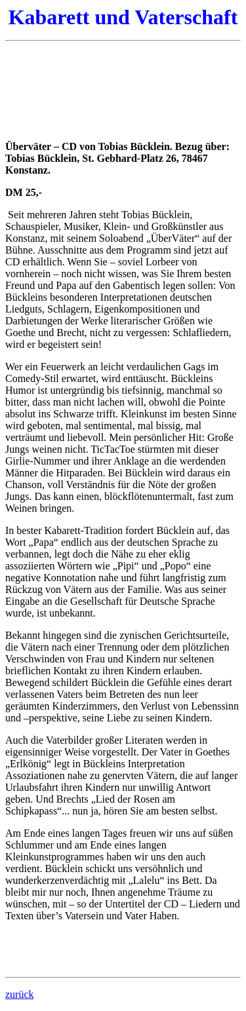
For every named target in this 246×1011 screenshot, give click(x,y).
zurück (19, 994)
